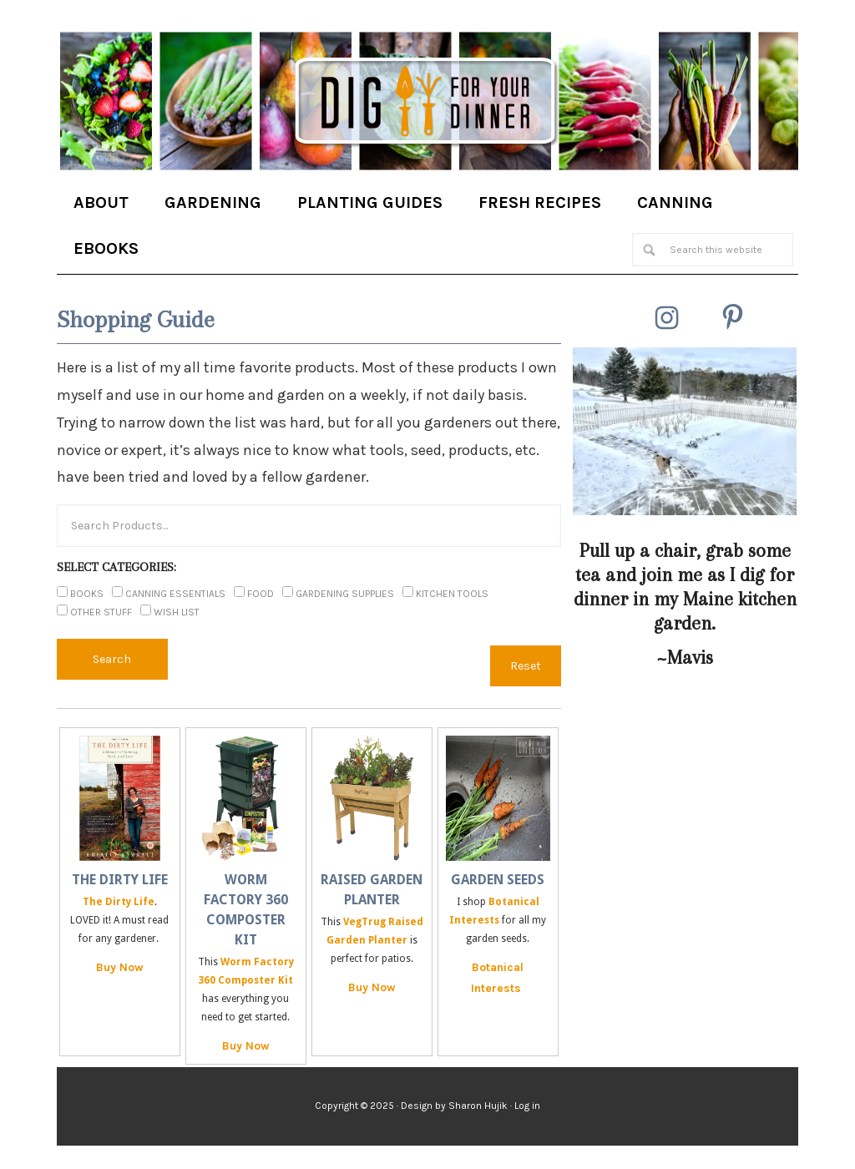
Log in (527, 1105)
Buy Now (120, 967)
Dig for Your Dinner (427, 103)
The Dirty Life (120, 880)
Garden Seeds (497, 880)
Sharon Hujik (478, 1105)
